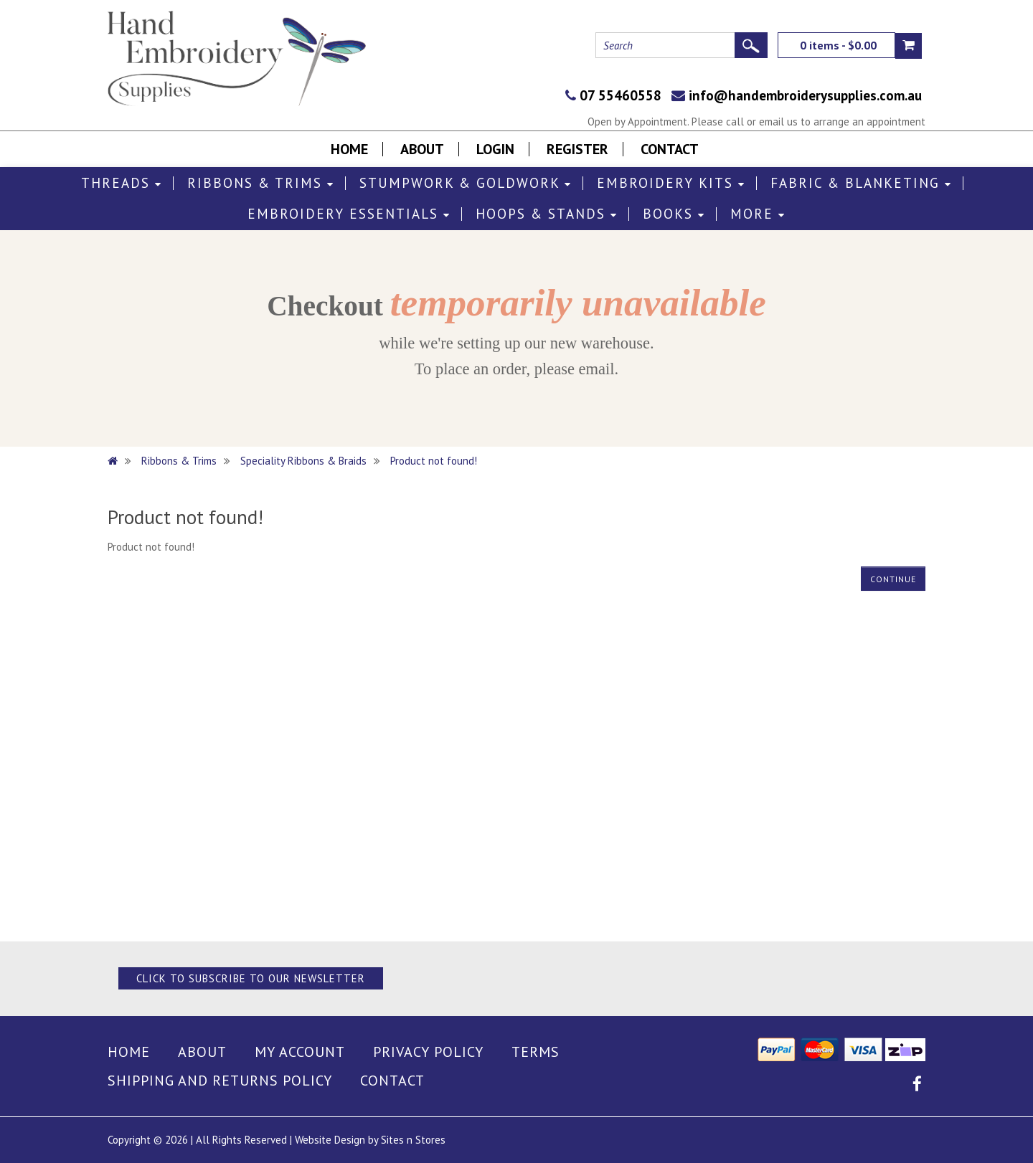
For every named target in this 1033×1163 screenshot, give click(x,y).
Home (349, 149)
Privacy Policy (428, 1052)
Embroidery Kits (671, 183)
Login (495, 149)
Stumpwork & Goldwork (465, 183)
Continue (893, 579)
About (422, 149)
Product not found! (433, 460)
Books (674, 214)
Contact (670, 149)
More (758, 214)
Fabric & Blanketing (861, 183)
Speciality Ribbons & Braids (303, 460)
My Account (300, 1052)
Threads (121, 183)
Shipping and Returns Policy (220, 1080)
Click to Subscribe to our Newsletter (250, 978)
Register (577, 149)
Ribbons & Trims (260, 183)
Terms (535, 1052)
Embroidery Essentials (349, 214)
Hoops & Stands (547, 214)
